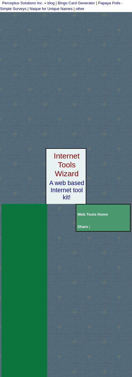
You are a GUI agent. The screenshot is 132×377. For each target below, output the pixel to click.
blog (51, 3)
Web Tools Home (92, 214)
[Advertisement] (66, 79)
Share (82, 226)
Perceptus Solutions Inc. (22, 3)
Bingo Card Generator (76, 3)
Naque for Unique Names (50, 9)
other (80, 9)
